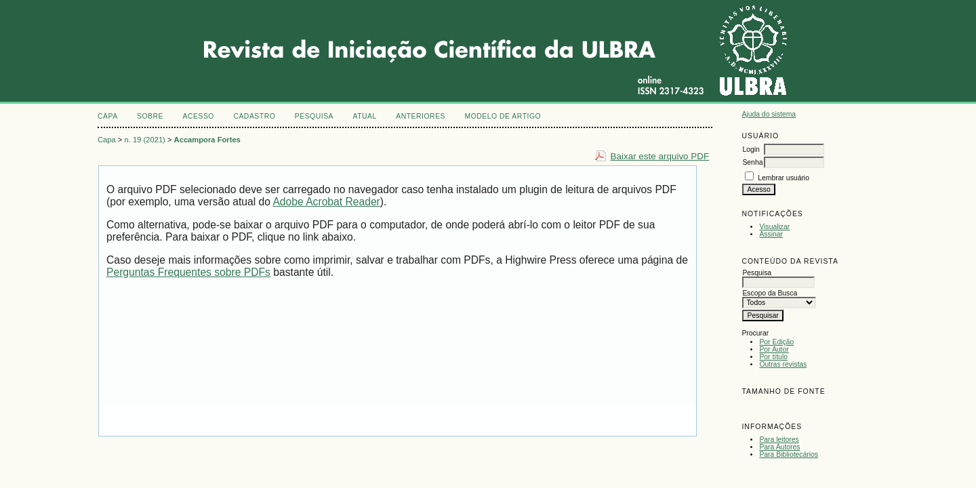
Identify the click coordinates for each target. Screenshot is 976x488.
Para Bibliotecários (788, 454)
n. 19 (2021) (145, 140)
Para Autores (779, 447)
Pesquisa (314, 116)
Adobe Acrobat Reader (326, 201)
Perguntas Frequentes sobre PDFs (188, 272)
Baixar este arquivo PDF (660, 156)
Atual (365, 116)
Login (750, 149)
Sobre (150, 116)
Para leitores (778, 439)
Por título (773, 357)
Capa (108, 116)
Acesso (198, 116)
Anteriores (420, 116)
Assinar (771, 234)
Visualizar (774, 226)
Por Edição (776, 342)
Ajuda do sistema (768, 114)
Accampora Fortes (207, 140)
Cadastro (254, 116)
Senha (752, 162)
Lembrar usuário (783, 178)
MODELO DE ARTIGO (502, 116)
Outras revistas (783, 364)
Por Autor (773, 349)
